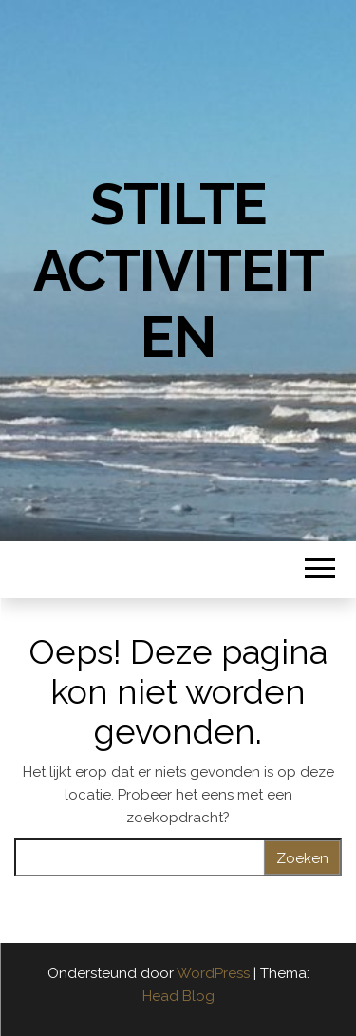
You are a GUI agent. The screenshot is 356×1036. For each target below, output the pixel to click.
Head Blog (178, 996)
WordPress (213, 973)
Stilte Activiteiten (178, 270)
